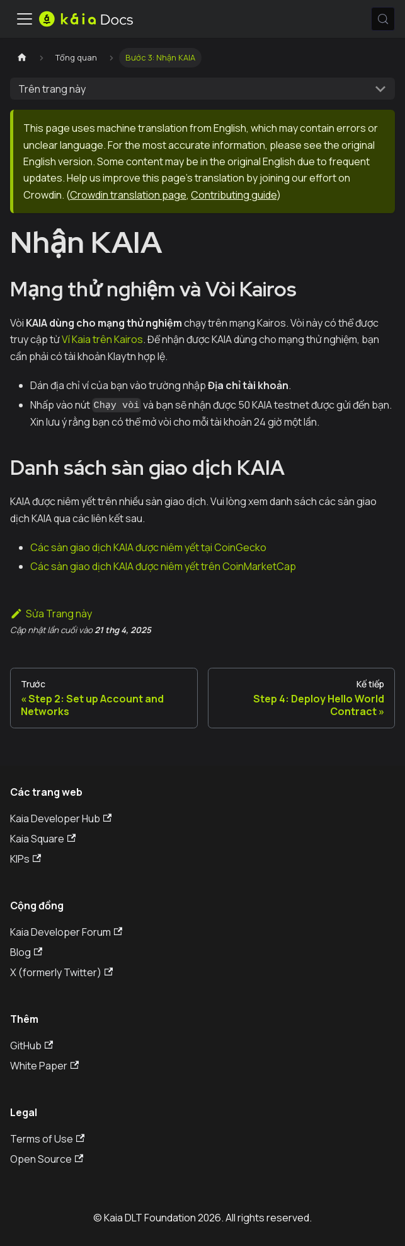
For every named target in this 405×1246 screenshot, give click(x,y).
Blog (26, 952)
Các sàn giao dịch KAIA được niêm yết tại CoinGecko (148, 547)
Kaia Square (43, 839)
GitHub (31, 1045)
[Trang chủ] (22, 57)
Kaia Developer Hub (60, 818)
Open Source (46, 1159)
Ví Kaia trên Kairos (102, 339)
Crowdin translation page (128, 195)
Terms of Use (47, 1139)
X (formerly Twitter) (61, 972)
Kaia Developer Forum (66, 932)
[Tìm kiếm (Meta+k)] (383, 19)
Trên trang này (52, 89)
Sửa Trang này (51, 613)
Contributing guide (234, 195)
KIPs (25, 859)
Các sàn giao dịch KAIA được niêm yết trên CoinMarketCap (163, 566)
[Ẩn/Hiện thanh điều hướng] (24, 18)
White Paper (44, 1066)
